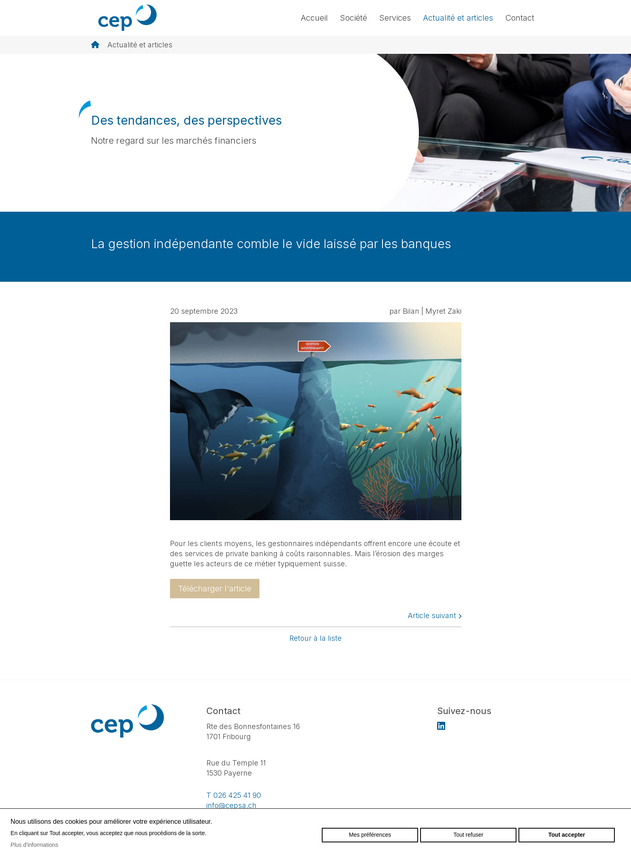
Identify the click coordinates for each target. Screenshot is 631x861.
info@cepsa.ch (231, 805)
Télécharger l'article (214, 588)
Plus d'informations (34, 845)
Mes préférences (370, 834)
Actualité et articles (458, 18)
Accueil (314, 18)
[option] (315, 133)
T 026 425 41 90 (233, 795)
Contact (519, 18)
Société (353, 18)
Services (395, 18)
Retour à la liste (315, 638)
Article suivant (434, 615)
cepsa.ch (127, 17)
